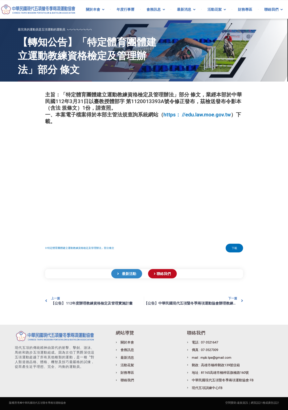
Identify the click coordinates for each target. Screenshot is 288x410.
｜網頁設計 (255, 402)
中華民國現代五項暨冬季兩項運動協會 (45, 402)
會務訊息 (155, 9)
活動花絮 (216, 9)
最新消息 (186, 9)
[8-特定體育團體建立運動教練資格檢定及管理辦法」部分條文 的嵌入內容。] (144, 184)
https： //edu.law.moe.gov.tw (197, 115)
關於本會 (95, 9)
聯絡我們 (273, 9)
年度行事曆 (125, 9)
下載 (234, 248)
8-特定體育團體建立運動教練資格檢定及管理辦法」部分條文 (79, 247)
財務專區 (245, 9)
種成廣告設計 (270, 402)
